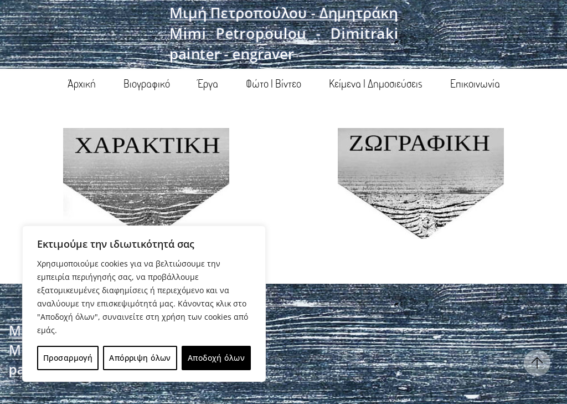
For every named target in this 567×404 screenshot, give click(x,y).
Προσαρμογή (67, 357)
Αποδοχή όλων (216, 357)
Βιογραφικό (146, 83)
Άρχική (82, 83)
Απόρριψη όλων (140, 357)
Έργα (208, 83)
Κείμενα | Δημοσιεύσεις (375, 83)
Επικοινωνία (475, 83)
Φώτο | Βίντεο (273, 83)
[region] (144, 304)
